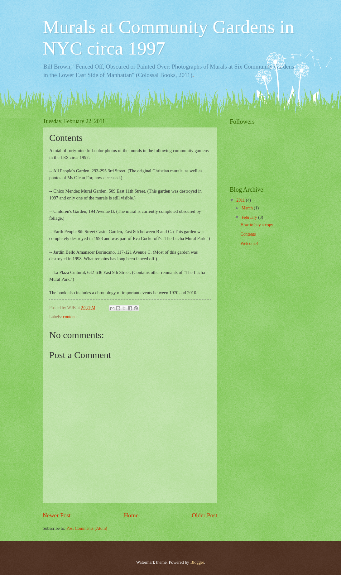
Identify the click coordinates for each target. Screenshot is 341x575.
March (248, 208)
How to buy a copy (256, 225)
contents (70, 316)
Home (131, 515)
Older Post (204, 515)
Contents (248, 234)
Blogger (197, 562)
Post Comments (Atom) (86, 528)
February (250, 217)
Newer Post (57, 515)
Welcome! (249, 243)
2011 (241, 200)
